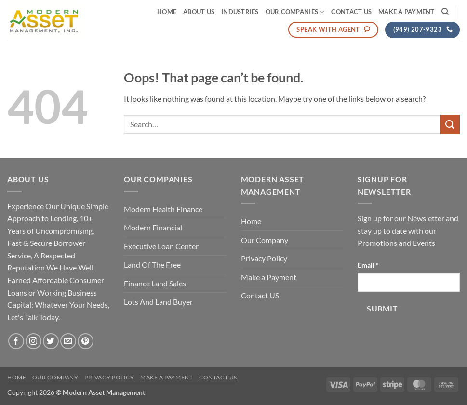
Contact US (351, 11)
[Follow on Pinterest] (85, 341)
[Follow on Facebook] (16, 341)
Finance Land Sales (155, 283)
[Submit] (450, 124)
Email (368, 265)
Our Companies (295, 11)
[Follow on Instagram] (33, 341)
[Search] (445, 11)
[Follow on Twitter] (51, 341)
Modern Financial (153, 227)
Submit (382, 308)
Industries (240, 11)
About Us (198, 11)
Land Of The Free (152, 264)
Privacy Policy (264, 258)
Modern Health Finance (163, 209)
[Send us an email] (68, 341)
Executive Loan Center (161, 246)
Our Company (264, 239)
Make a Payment (406, 11)
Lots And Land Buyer (158, 301)
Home (166, 11)
